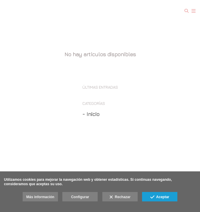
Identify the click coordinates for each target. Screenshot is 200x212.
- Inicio (90, 114)
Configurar (80, 197)
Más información (40, 197)
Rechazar (120, 197)
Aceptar (159, 197)
